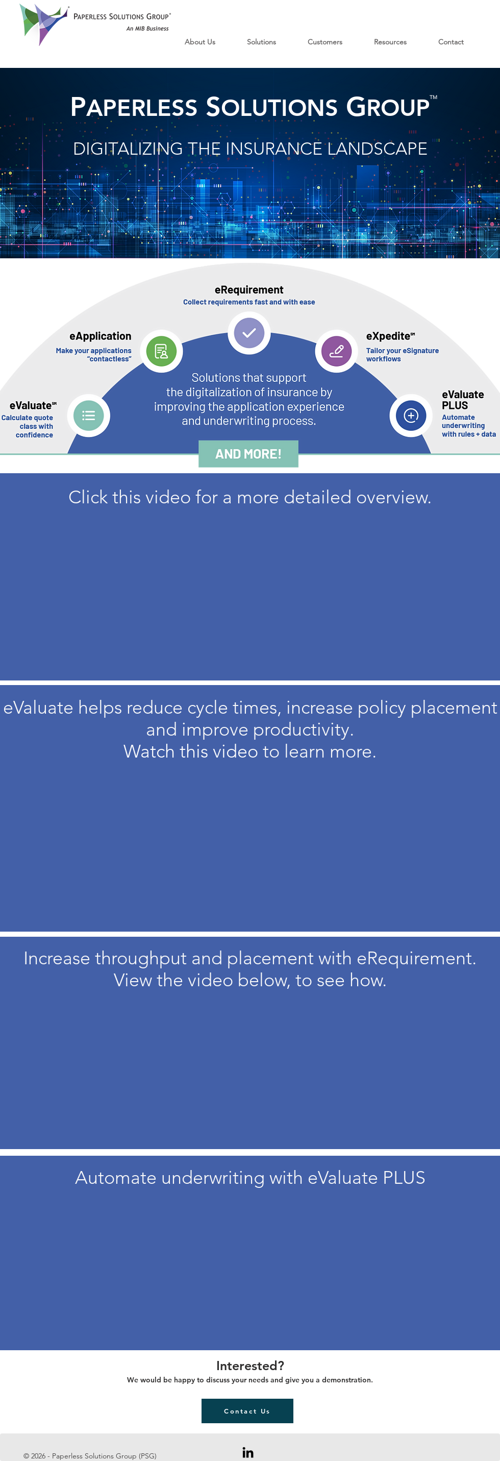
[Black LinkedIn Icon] (248, 1452)
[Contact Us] (247, 1411)
